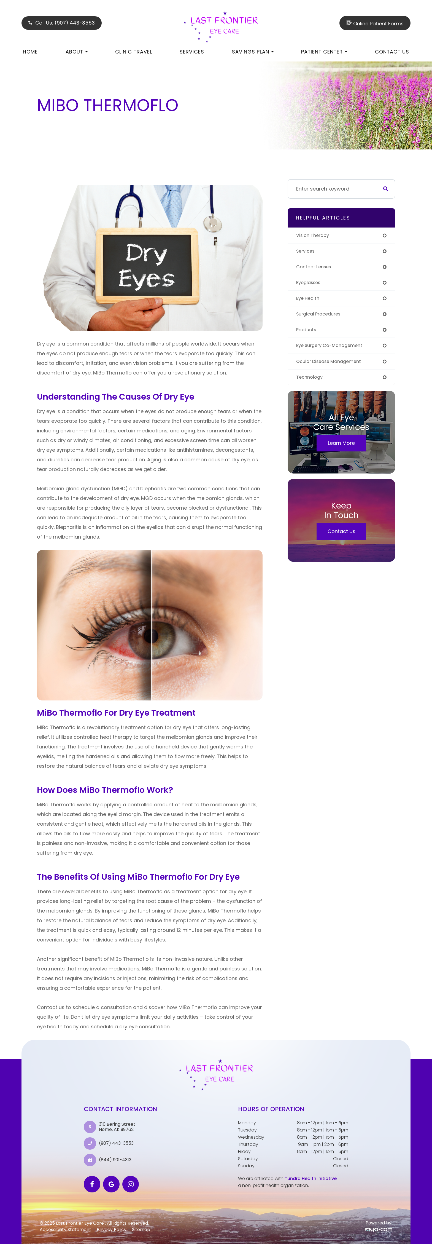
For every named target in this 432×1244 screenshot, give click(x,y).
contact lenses (315, 268)
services (306, 251)
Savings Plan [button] (253, 51)
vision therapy (314, 235)
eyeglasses (309, 284)
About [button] (77, 51)
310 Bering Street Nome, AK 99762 (117, 1127)
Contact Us (392, 51)
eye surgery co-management (332, 349)
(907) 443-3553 (116, 1143)
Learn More (341, 448)
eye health (309, 300)
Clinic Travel (133, 51)
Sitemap (141, 1229)
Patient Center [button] (324, 51)
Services (192, 51)
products (307, 333)
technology (310, 382)
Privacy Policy (111, 1229)
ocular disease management (332, 365)
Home (30, 51)
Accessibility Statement (65, 1229)
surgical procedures (320, 317)
